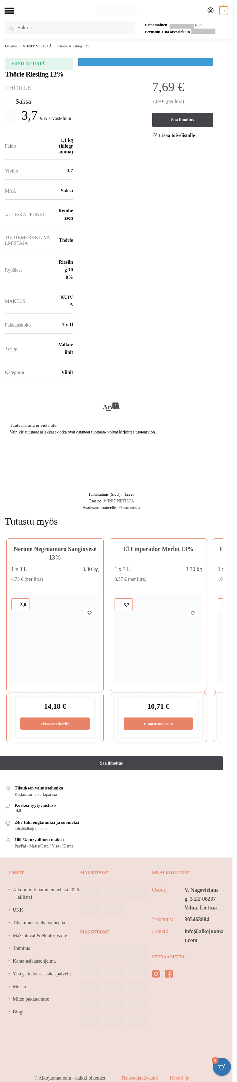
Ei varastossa (129, 507)
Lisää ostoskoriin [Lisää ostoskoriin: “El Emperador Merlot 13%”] (158, 723)
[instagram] (156, 975)
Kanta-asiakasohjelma (34, 961)
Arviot (111, 406)
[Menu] (14, 10)
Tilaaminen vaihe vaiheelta (39, 923)
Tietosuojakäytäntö (140, 1078)
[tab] (111, 400)
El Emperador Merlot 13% (158, 549)
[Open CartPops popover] (222, 1067)
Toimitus (21, 948)
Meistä (19, 986)
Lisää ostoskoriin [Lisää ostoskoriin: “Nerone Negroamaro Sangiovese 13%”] (55, 723)
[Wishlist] (177, 135)
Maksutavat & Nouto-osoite (40, 935)
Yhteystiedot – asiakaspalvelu (42, 974)
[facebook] (169, 975)
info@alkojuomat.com (204, 936)
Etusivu (11, 46)
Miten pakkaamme (31, 999)
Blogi (18, 1012)
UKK (18, 910)
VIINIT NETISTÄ (37, 46)
